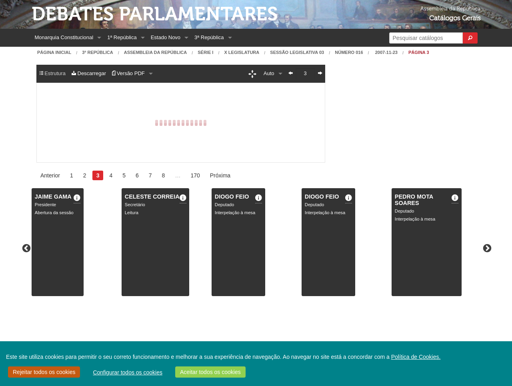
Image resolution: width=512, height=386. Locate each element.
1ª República (121, 37)
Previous (26, 248)
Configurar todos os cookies (127, 372)
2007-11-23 (386, 52)
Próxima (220, 175)
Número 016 (349, 52)
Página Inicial (54, 52)
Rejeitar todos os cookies (44, 372)
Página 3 (418, 52)
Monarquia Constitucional (64, 37)
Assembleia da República (155, 52)
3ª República (209, 37)
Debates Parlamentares (155, 14)
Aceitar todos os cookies (210, 372)
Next (486, 248)
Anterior (50, 175)
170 (195, 175)
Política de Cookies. (416, 357)
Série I (205, 52)
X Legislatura (241, 52)
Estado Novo (165, 37)
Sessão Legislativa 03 (297, 52)
